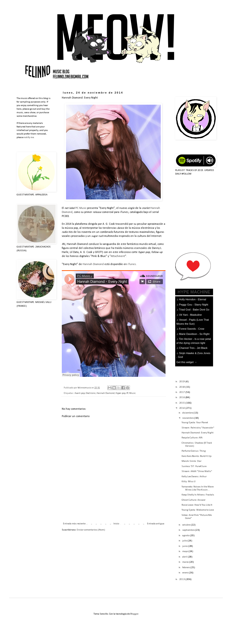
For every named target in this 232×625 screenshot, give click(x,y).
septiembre (188, 530)
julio (184, 541)
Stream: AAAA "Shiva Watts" (197, 471)
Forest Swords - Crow (191, 328)
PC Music (81, 208)
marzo (185, 562)
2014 (182, 408)
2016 (182, 397)
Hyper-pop (120, 393)
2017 (182, 392)
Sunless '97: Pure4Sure (194, 466)
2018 (182, 387)
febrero (186, 567)
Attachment (118, 256)
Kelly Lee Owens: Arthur (194, 476)
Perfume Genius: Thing (194, 451)
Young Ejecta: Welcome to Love (198, 510)
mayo (185, 551)
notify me (29, 137)
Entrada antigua (155, 523)
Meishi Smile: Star (191, 461)
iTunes (132, 264)
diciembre (187, 413)
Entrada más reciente (74, 523)
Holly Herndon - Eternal (192, 299)
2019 (182, 381)
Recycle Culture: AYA (192, 437)
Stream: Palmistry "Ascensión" (198, 428)
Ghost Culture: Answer (193, 500)
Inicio (116, 523)
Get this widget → (186, 362)
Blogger (134, 614)
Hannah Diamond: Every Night (198, 433)
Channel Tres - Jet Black (193, 347)
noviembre (188, 418)
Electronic (91, 393)
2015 (182, 403)
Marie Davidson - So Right (194, 334)
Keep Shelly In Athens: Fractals (198, 495)
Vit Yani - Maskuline (190, 314)
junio (185, 546)
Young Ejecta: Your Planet (195, 422)
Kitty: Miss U (189, 481)
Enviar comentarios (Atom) (91, 530)
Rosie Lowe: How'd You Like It (197, 505)
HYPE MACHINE (194, 292)
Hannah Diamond (93, 264)
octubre (186, 525)
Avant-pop (80, 393)
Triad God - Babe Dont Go (194, 309)
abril (185, 557)
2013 (182, 579)
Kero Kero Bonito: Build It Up (196, 456)
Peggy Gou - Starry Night (193, 304)
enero (185, 572)
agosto (186, 535)
